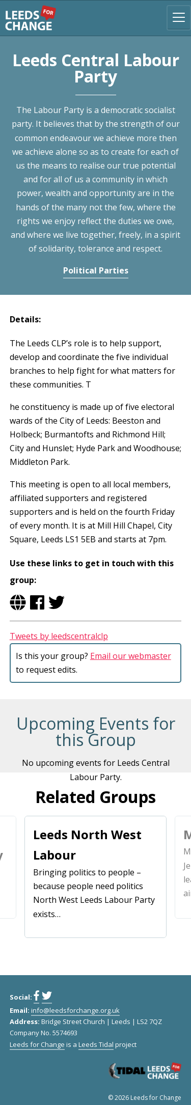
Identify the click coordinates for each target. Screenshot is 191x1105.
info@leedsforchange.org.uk (75, 1010)
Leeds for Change (30, 18)
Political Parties (95, 270)
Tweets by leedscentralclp (59, 636)
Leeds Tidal (96, 1044)
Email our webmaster (130, 655)
